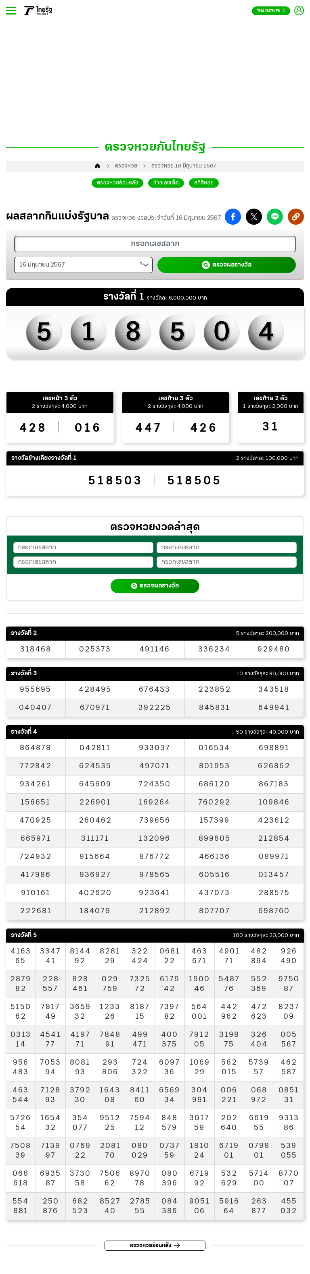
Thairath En (271, 11)
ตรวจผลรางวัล (226, 265)
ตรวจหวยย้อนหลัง (117, 183)
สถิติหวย (204, 183)
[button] (233, 217)
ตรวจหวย (126, 166)
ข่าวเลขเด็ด (166, 183)
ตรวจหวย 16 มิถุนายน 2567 (183, 166)
